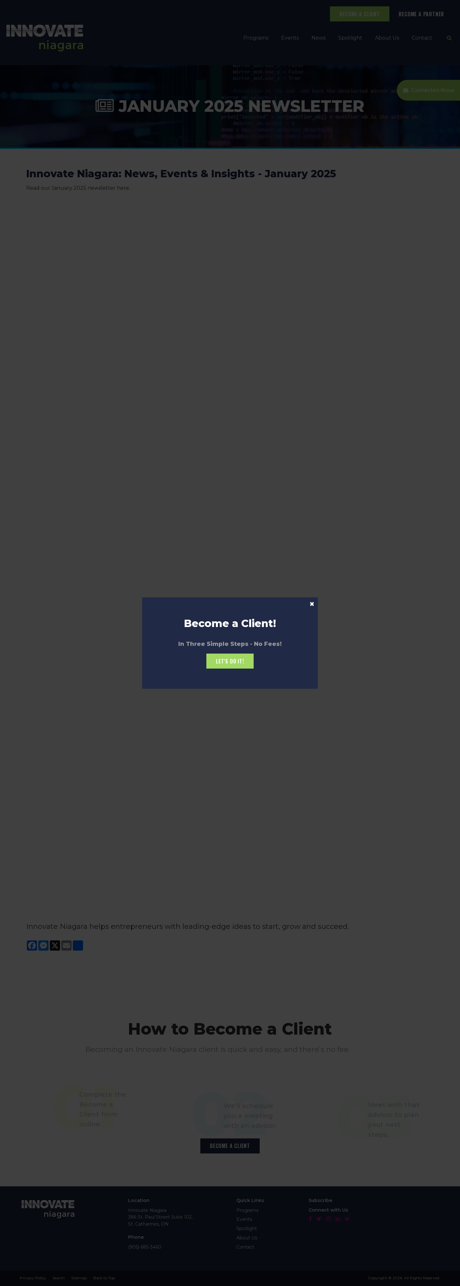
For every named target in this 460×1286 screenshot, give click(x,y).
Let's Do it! (230, 661)
